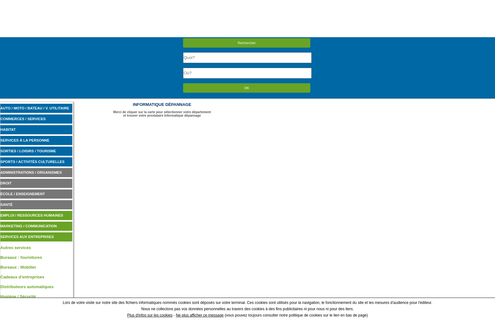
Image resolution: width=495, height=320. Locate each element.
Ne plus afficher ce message (200, 315)
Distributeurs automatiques (27, 286)
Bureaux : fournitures (21, 257)
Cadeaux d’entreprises (22, 277)
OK (246, 88)
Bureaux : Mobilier (18, 267)
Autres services (15, 247)
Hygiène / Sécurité (18, 296)
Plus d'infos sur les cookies (150, 315)
